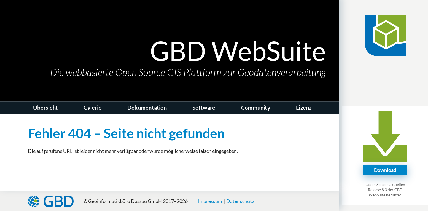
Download (385, 170)
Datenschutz (240, 201)
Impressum (210, 201)
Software (204, 107)
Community (255, 107)
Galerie (92, 107)
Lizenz (303, 107)
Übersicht (45, 107)
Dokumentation (147, 107)
